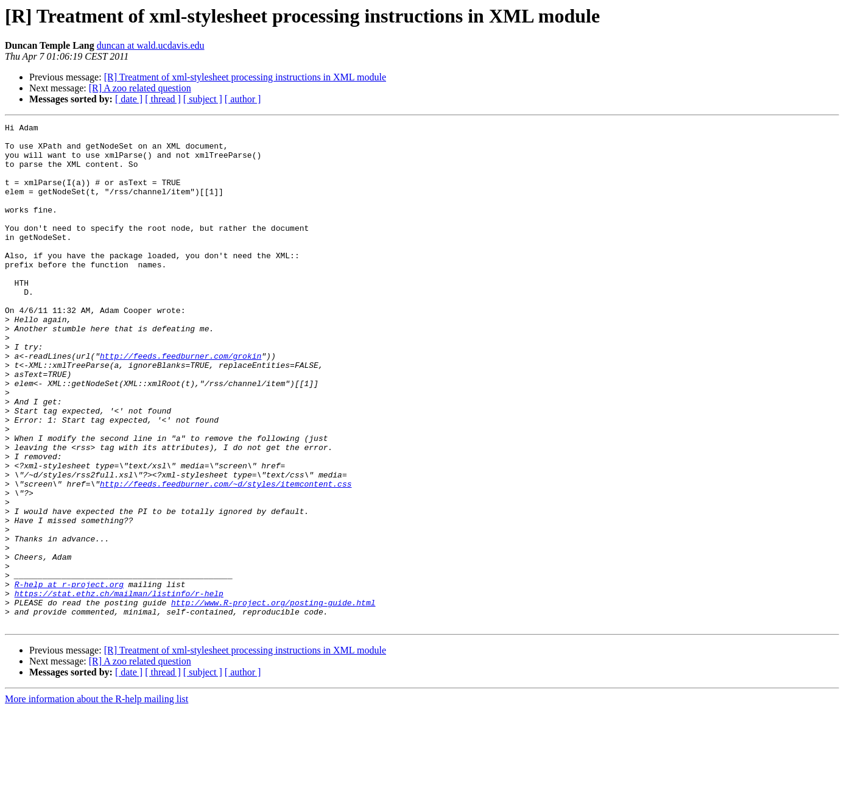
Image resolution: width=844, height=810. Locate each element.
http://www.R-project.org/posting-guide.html (273, 699)
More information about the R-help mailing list (96, 799)
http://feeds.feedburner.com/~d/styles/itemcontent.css (225, 556)
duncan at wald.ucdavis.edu (151, 45)
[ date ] (128, 99)
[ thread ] (163, 99)
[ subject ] (202, 99)
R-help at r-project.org (69, 677)
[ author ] (243, 99)
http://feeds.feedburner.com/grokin (180, 403)
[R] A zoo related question (140, 88)
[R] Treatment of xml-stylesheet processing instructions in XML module (245, 77)
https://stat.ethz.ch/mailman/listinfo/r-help (119, 688)
